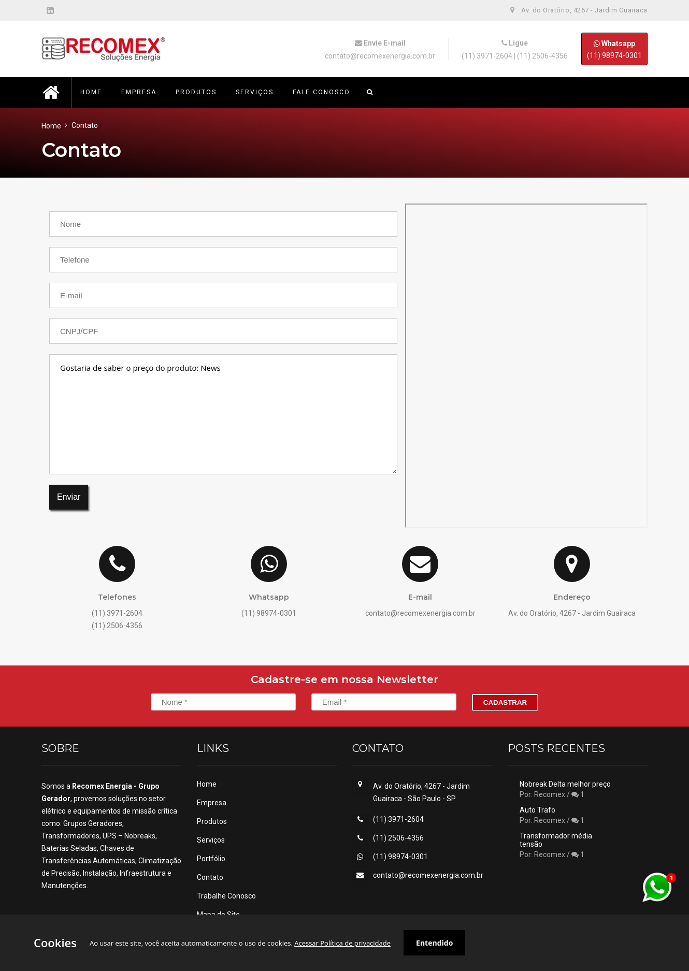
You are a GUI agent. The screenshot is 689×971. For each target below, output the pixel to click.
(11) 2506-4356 (542, 56)
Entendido (434, 943)
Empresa (211, 803)
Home (51, 126)
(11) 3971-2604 (487, 56)
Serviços (211, 840)
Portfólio (211, 858)
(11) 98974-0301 (614, 49)
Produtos (212, 821)
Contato (210, 877)
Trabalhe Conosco (226, 896)
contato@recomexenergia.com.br (380, 56)
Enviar (68, 496)
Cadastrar (505, 702)
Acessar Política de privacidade (342, 943)
